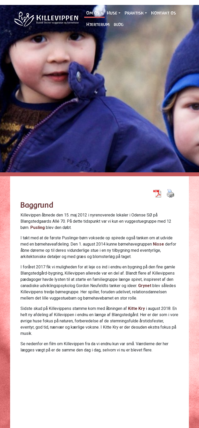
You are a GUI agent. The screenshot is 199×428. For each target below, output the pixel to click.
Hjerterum (98, 24)
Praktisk (134, 13)
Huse (112, 13)
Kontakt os (163, 13)
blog (119, 24)
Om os (93, 13)
